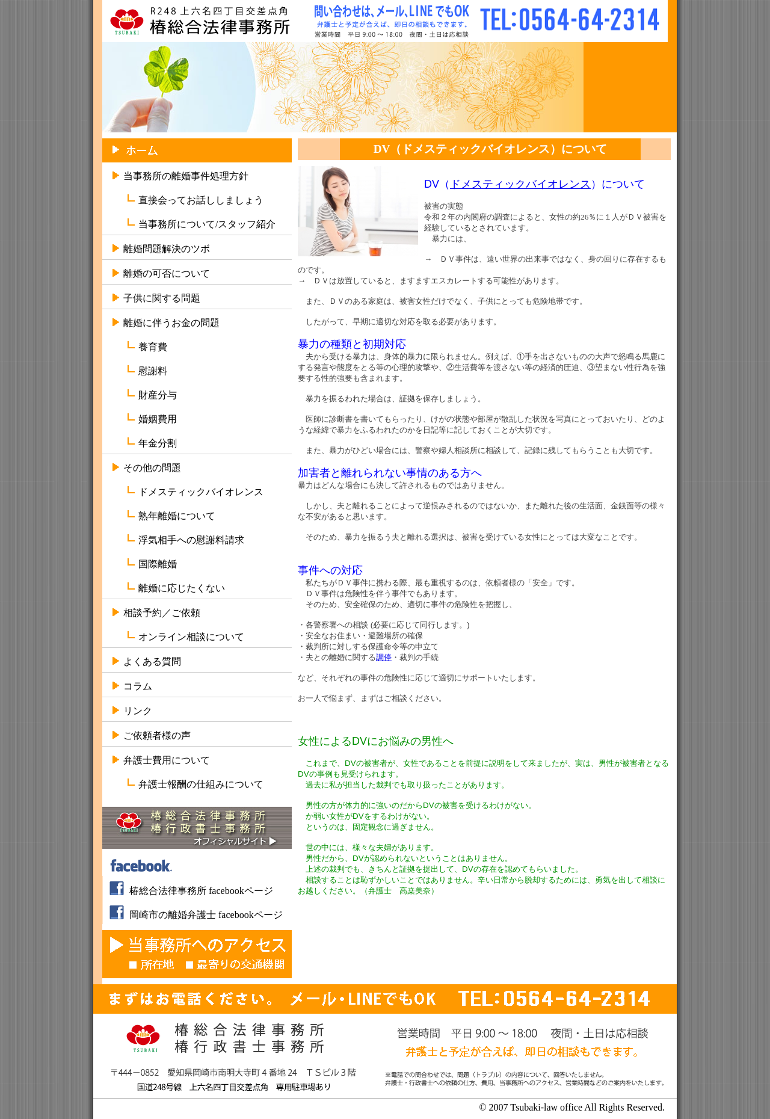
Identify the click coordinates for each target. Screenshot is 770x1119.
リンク (137, 711)
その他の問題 (152, 468)
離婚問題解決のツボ (166, 249)
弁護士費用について (166, 760)
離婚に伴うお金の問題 (171, 323)
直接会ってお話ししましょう (200, 200)
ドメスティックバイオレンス (200, 492)
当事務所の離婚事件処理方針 (185, 176)
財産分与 (157, 395)
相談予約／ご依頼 (161, 613)
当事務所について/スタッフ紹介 (207, 224)
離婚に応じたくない (181, 588)
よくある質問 (152, 661)
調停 (384, 657)
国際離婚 (157, 564)
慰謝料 (152, 371)
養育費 (152, 347)
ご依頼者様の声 (157, 735)
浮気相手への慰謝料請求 (191, 540)
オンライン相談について (191, 637)
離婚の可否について (166, 273)
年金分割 (157, 443)
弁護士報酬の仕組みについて (200, 784)
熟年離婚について (176, 516)
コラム (137, 686)
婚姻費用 (157, 419)
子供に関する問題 (161, 298)
